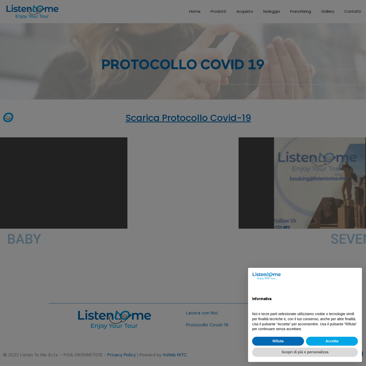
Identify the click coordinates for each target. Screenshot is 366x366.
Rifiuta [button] (278, 341)
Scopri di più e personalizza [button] (305, 352)
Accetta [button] (332, 341)
